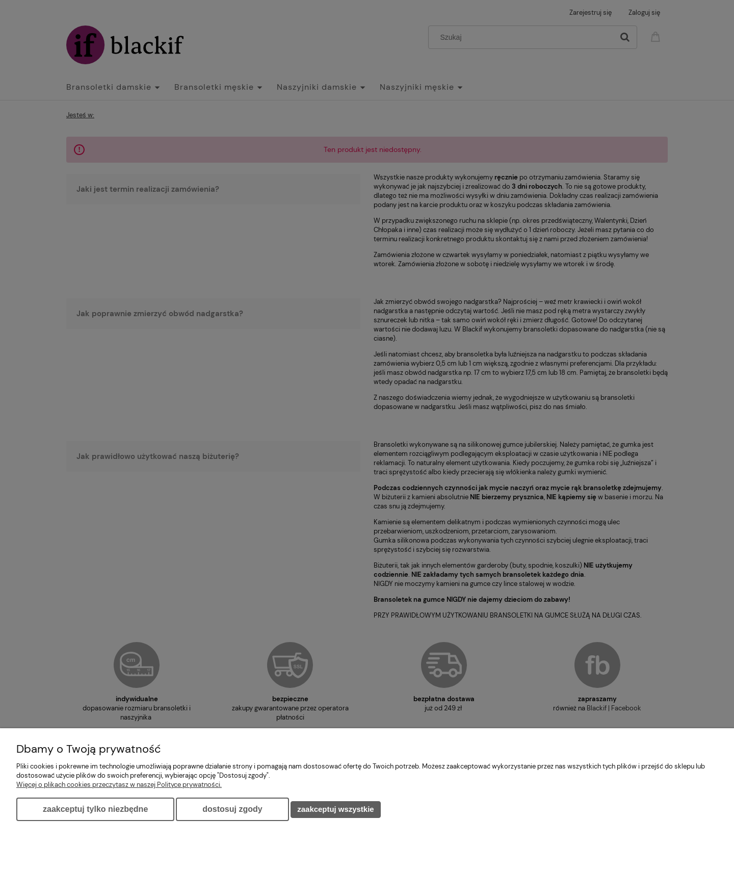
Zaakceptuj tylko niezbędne (95, 809)
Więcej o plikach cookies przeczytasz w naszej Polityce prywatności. (119, 784)
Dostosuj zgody (232, 809)
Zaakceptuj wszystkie (335, 809)
